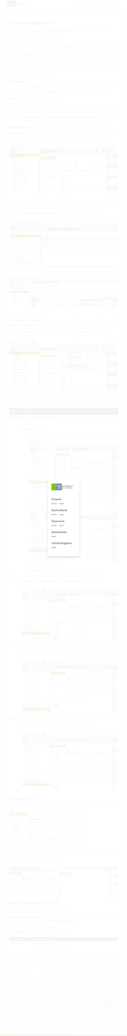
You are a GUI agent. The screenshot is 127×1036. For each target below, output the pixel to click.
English (61, 503)
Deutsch (54, 503)
